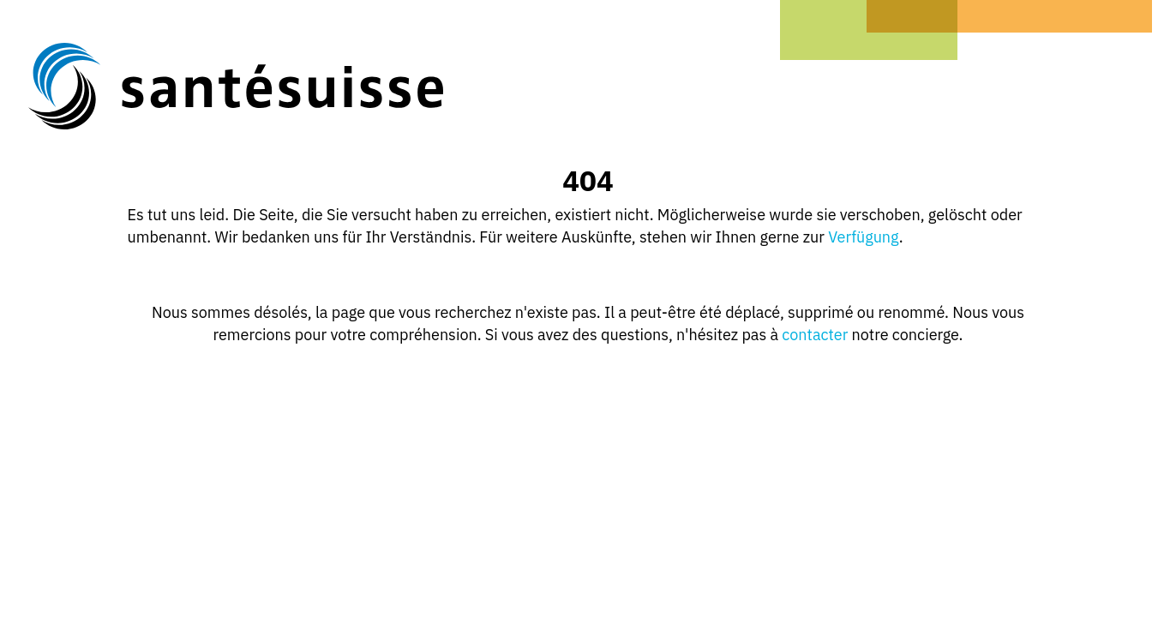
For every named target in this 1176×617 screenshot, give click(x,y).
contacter (815, 334)
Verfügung (863, 237)
